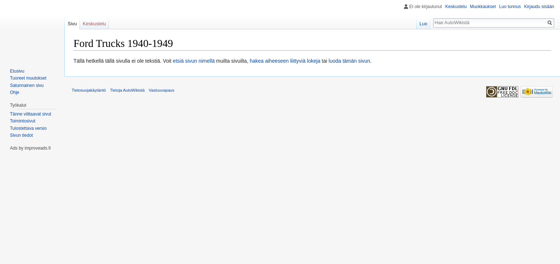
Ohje (14, 92)
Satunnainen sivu (27, 85)
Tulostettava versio (28, 128)
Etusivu (17, 71)
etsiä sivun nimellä (194, 61)
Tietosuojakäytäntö (89, 90)
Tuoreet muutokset (28, 78)
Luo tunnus (510, 6)
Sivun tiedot (21, 135)
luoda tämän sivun (349, 61)
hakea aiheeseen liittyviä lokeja (285, 61)
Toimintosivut (22, 121)
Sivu (72, 23)
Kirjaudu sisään (539, 6)
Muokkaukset (483, 6)
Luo (424, 23)
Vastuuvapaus (161, 90)
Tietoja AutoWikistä (127, 90)
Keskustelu (456, 6)
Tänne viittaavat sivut (30, 114)
